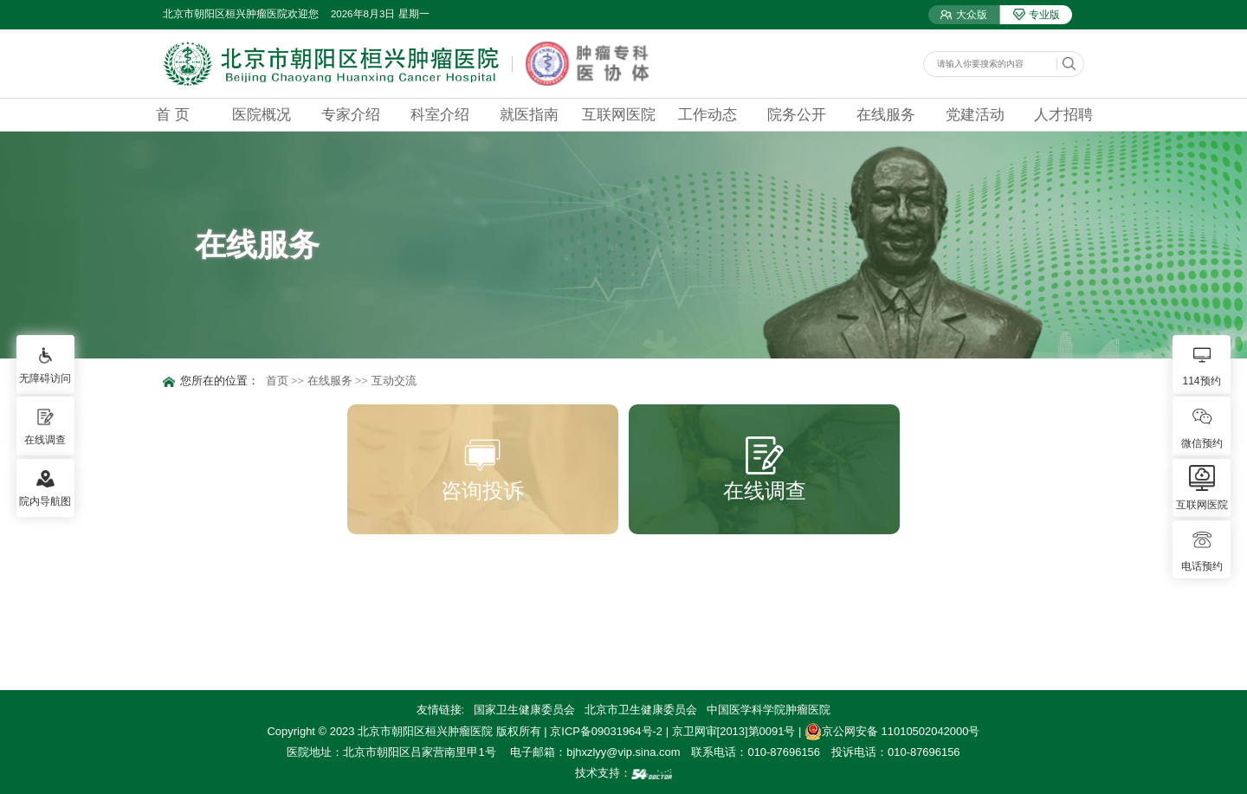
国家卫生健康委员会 (524, 709)
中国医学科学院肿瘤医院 (768, 709)
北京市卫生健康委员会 (641, 709)
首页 (277, 380)
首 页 (173, 114)
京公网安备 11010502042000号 (891, 731)
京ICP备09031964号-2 (606, 731)
